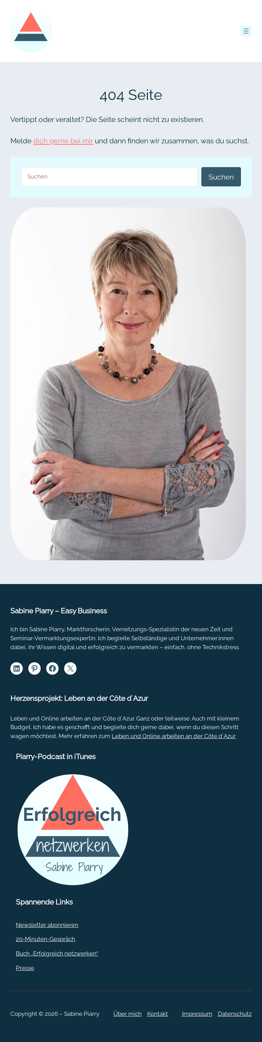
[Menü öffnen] (246, 31)
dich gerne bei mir (63, 140)
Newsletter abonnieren (47, 924)
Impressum (197, 1013)
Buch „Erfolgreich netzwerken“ (57, 953)
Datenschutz (235, 1013)
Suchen (221, 177)
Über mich (127, 1013)
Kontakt (157, 1013)
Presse (25, 967)
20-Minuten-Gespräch (45, 939)
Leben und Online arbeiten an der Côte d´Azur (174, 736)
